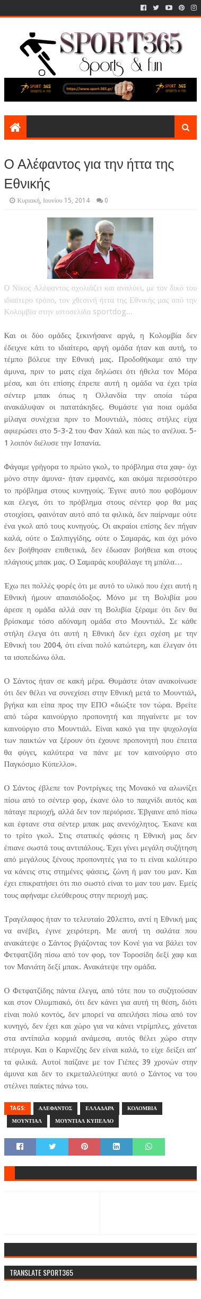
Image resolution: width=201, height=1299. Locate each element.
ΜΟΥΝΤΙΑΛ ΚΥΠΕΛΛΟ (84, 1121)
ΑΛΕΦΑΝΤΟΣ (56, 1108)
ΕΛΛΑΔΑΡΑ (99, 1108)
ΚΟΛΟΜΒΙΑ (142, 1108)
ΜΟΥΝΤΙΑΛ (27, 1121)
